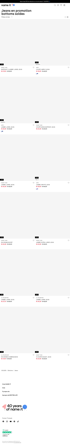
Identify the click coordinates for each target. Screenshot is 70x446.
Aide (3, 388)
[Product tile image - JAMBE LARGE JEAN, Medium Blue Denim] (17, 272)
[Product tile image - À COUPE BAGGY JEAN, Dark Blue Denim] (52, 330)
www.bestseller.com (17, 442)
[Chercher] (55, 5)
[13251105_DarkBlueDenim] (37, 73)
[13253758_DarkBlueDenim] (2, 131)
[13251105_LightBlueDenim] (36, 73)
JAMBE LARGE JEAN (7, 127)
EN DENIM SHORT (6, 242)
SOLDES (3, 370)
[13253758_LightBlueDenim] (1, 131)
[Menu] (67, 5)
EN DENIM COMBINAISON (9, 357)
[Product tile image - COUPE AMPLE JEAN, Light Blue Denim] (52, 42)
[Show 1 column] (65, 17)
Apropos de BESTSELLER (9, 395)
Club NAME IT (6, 384)
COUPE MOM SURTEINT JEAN (45, 127)
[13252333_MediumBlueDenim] (37, 188)
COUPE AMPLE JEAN (43, 69)
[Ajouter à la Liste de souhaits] (33, 67)
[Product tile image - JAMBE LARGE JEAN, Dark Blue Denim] (17, 157)
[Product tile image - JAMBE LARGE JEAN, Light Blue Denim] (17, 100)
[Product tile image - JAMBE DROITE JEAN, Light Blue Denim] (52, 157)
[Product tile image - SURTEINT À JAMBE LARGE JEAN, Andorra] (17, 42)
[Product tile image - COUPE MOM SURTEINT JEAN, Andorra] (52, 100)
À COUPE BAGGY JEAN (43, 357)
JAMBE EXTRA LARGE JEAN (45, 242)
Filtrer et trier (5, 17)
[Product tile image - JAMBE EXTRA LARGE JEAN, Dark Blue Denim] (52, 215)
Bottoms (10, 370)
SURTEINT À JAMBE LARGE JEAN (11, 69)
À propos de (5, 391)
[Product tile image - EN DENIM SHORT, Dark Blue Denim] (17, 215)
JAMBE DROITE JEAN (43, 184)
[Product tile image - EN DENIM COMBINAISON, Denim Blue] (17, 330)
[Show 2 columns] (68, 17)
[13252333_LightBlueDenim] (36, 188)
